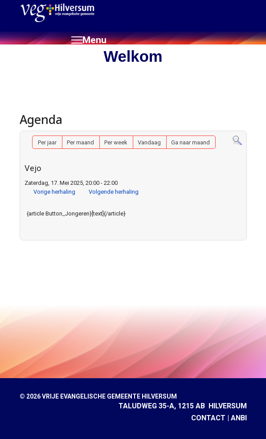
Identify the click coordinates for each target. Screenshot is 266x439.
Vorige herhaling (54, 191)
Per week (115, 142)
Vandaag (149, 142)
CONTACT (208, 418)
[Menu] (88, 40)
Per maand (80, 142)
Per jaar (47, 142)
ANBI (239, 418)
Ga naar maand (190, 142)
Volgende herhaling (114, 191)
